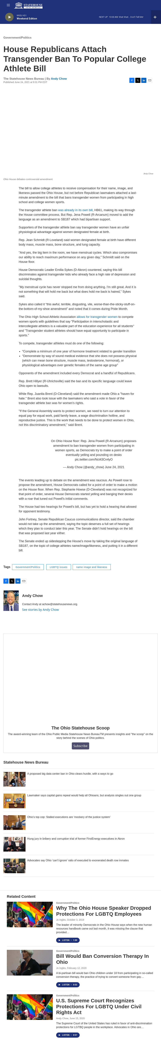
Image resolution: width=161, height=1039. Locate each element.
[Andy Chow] (11, 600)
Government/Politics (17, 37)
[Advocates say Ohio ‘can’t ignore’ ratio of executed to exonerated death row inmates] (14, 866)
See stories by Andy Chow (40, 610)
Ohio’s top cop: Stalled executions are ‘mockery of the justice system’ (69, 817)
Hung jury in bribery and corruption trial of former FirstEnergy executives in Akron (76, 838)
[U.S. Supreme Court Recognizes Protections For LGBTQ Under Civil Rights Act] (30, 1007)
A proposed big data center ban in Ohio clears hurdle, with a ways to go (70, 773)
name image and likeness (91, 567)
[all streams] (156, 17)
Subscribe (81, 746)
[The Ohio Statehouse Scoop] (80, 677)
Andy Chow (59, 78)
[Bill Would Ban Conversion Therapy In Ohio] (30, 962)
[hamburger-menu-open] (8, 5)
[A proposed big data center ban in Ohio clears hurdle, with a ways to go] (14, 779)
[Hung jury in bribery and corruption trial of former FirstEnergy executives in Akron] (14, 844)
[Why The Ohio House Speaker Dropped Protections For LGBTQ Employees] (30, 914)
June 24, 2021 (114, 467)
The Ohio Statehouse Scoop (80, 727)
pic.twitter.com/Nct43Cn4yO (94, 459)
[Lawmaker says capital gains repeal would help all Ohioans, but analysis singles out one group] (14, 801)
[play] (9, 17)
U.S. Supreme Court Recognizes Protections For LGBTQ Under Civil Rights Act (99, 1006)
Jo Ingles (61, 919)
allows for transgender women (97, 317)
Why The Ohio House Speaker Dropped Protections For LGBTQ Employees (103, 911)
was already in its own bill (75, 210)
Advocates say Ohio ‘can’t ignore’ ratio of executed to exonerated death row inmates (78, 860)
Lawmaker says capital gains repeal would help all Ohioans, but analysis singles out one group (84, 795)
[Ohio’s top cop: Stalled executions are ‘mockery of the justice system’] (14, 822)
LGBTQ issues (58, 567)
